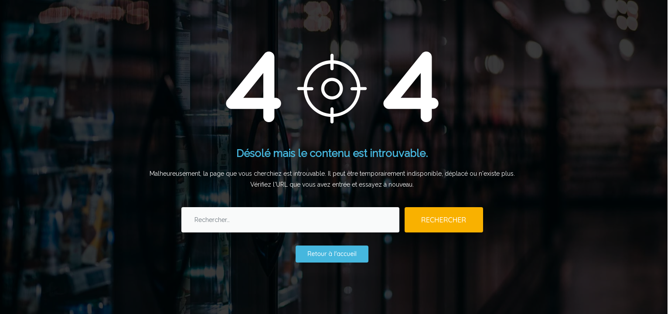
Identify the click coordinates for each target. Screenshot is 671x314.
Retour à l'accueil (332, 254)
